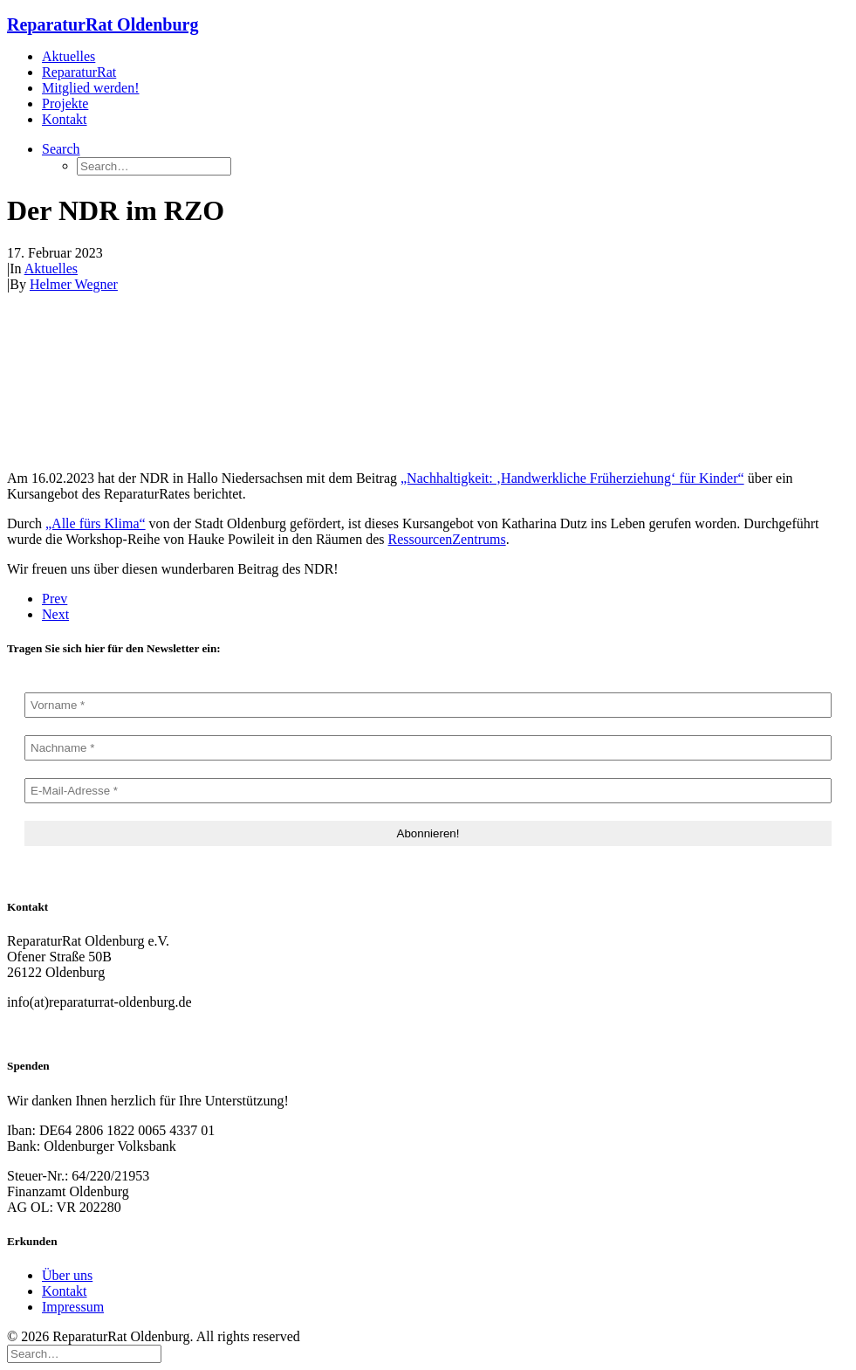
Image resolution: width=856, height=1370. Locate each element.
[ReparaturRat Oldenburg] (428, 25)
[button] (61, 148)
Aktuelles (68, 56)
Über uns (67, 1275)
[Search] (84, 1353)
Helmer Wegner (74, 284)
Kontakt (64, 119)
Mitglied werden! (91, 87)
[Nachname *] (428, 748)
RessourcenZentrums (447, 539)
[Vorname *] (428, 705)
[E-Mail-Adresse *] (428, 790)
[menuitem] (445, 57)
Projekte (65, 103)
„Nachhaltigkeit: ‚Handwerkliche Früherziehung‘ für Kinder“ (572, 478)
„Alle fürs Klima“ (95, 523)
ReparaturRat (79, 72)
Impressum (73, 1306)
